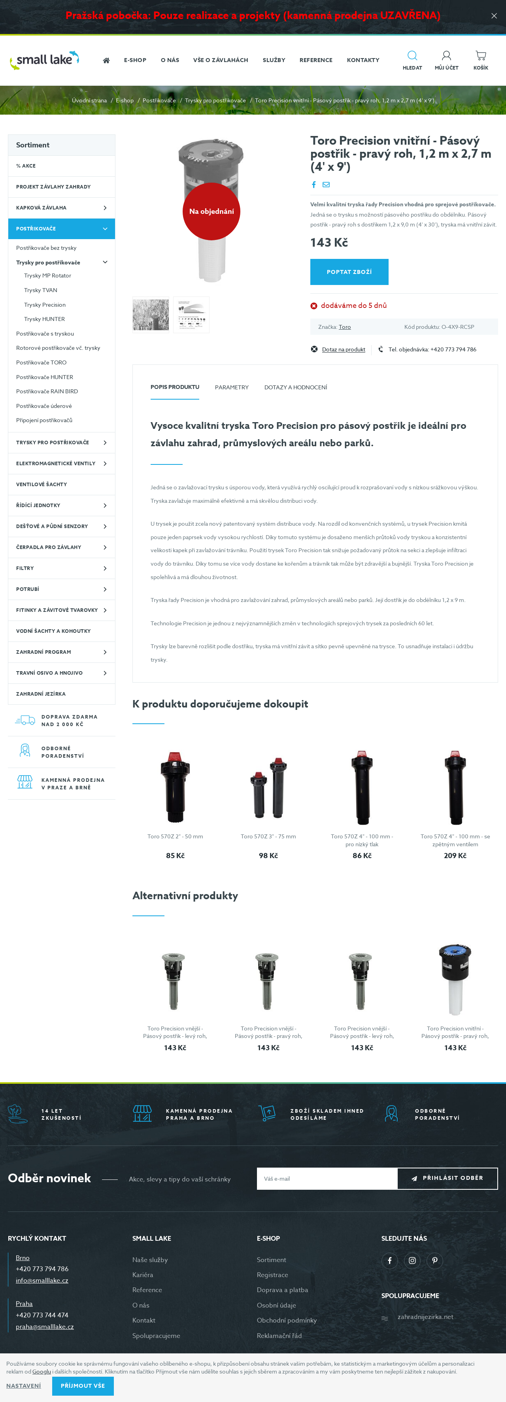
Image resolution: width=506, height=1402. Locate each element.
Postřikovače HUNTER (44, 377)
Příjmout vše (83, 1386)
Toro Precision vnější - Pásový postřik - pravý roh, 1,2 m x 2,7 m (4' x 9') (268, 1036)
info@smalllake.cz (42, 1280)
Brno (23, 1258)
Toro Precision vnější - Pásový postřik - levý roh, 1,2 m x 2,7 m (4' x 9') (175, 1036)
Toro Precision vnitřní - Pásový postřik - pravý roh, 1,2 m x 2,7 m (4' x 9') (455, 1036)
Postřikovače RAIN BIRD (47, 391)
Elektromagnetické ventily (56, 463)
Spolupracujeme (156, 1336)
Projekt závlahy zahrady (53, 186)
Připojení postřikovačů (44, 420)
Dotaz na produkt (343, 349)
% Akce (26, 165)
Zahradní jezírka (41, 694)
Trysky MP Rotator (47, 275)
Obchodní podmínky (287, 1320)
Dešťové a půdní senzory (52, 526)
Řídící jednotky (38, 505)
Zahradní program (43, 652)
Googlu (41, 1371)
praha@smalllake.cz (45, 1327)
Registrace (272, 1275)
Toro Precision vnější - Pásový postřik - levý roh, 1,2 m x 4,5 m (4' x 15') (362, 1036)
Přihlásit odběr (453, 1178)
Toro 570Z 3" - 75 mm (268, 836)
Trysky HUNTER (44, 319)
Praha (24, 1304)
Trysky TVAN (40, 290)
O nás (140, 1305)
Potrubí (28, 589)
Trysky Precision (45, 304)
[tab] (175, 390)
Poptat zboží (349, 272)
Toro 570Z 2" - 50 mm (175, 836)
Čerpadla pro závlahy (48, 547)
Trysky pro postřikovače (215, 100)
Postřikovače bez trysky (46, 247)
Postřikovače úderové (44, 405)
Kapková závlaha (41, 207)
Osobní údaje (276, 1305)
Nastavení (23, 1386)
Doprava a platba (282, 1290)
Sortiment (32, 145)
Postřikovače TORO (41, 362)
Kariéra (142, 1275)
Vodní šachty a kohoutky (53, 631)
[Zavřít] (494, 16)
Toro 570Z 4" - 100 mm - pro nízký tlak (362, 840)
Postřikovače (159, 100)
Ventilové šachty (41, 484)
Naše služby (150, 1260)
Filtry (25, 568)
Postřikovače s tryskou (45, 333)
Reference (147, 1290)
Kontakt (143, 1320)
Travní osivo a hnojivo (49, 673)
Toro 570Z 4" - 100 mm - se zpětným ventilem (455, 840)
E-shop (125, 100)
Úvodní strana (89, 100)
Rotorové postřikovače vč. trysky (58, 347)
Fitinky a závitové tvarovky (57, 610)
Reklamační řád (279, 1336)
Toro (345, 326)
